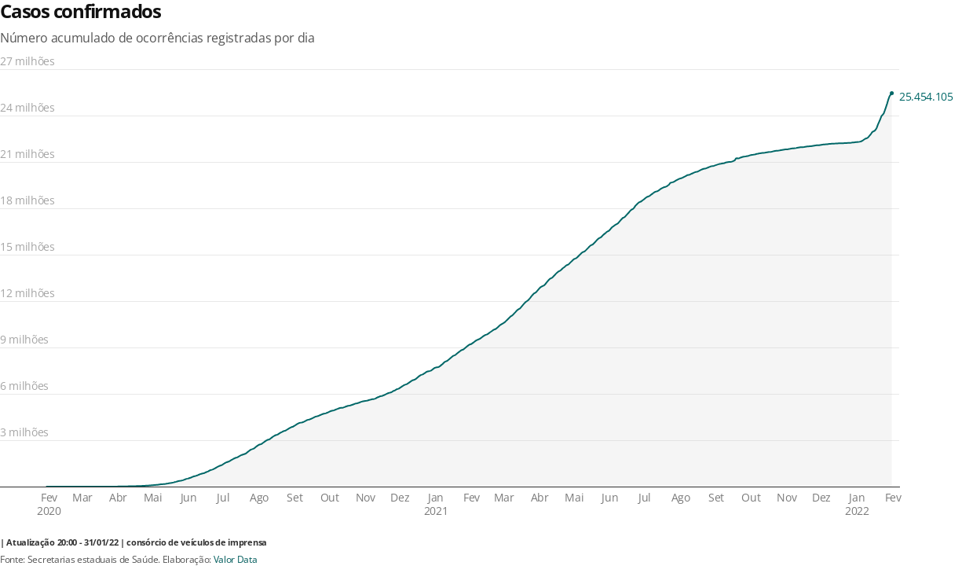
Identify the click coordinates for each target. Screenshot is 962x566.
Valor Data (236, 559)
